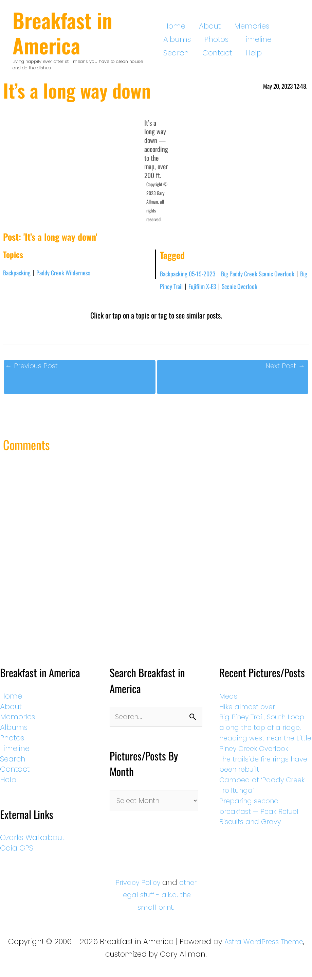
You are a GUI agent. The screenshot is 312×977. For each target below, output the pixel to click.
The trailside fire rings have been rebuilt (259, 781)
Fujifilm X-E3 (221, 288)
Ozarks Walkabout (32, 845)
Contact (275, 39)
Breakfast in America (62, 32)
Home (174, 26)
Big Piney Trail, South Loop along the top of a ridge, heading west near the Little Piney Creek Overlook (267, 745)
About (202, 26)
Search (241, 39)
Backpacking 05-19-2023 (190, 275)
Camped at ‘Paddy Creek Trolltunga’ (257, 802)
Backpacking (18, 274)
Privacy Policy (147, 890)
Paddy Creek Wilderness (68, 274)
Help (171, 53)
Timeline (208, 39)
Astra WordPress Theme (263, 949)
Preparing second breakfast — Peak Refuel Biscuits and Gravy (264, 829)
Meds (231, 703)
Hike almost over (252, 714)
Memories (236, 26)
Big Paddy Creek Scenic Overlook (267, 275)
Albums (273, 26)
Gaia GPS (16, 855)
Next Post (284, 369)
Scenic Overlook (261, 288)
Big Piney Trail (181, 288)
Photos (175, 39)
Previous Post (33, 369)
